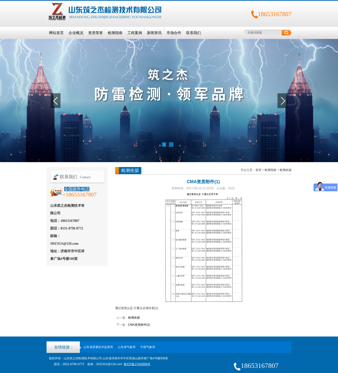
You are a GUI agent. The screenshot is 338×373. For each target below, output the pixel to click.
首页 (258, 170)
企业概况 (76, 33)
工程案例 (134, 33)
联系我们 (193, 33)
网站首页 (56, 33)
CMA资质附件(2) (139, 324)
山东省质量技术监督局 (98, 347)
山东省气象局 (126, 347)
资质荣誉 (95, 33)
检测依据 (285, 170)
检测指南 (115, 33)
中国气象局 (147, 347)
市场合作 (174, 33)
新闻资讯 (154, 33)
